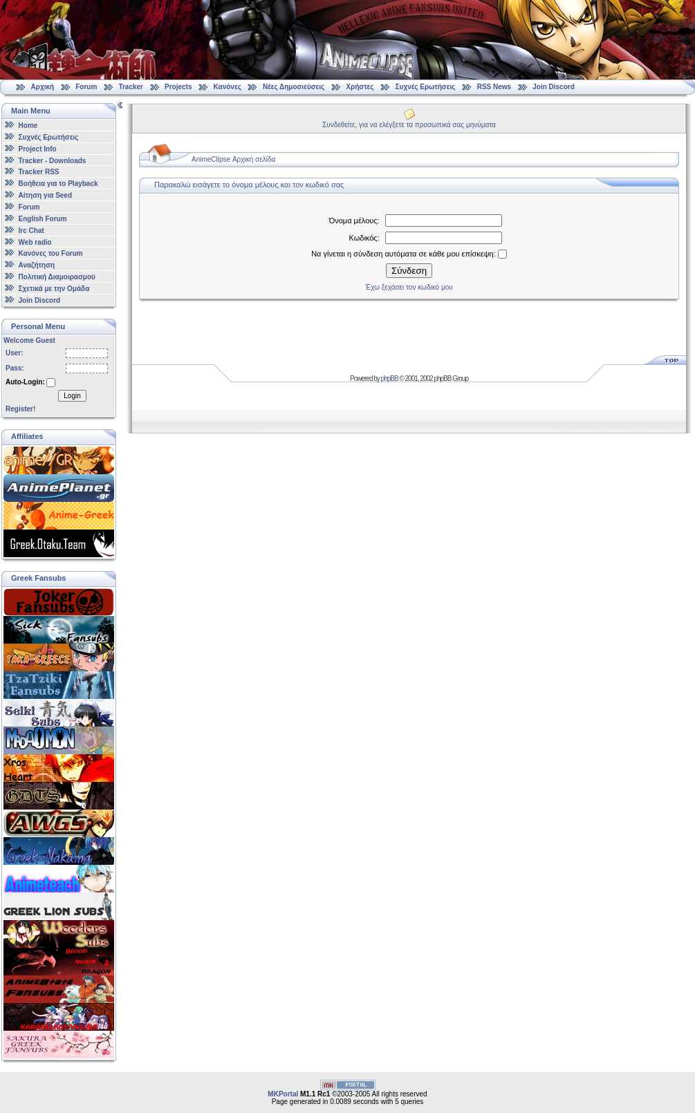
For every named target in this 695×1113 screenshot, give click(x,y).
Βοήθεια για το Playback (58, 183)
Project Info (38, 149)
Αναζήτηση (37, 265)
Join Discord (553, 87)
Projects (178, 87)
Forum (86, 87)
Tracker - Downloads (52, 160)
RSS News (494, 87)
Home (28, 125)
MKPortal (283, 1094)
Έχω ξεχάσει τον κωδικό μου (408, 287)
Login (72, 396)
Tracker (130, 87)
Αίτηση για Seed (45, 195)
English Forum (43, 219)
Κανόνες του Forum (51, 253)
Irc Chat (31, 230)
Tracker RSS (39, 172)
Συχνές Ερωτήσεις (427, 87)
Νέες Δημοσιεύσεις (293, 87)
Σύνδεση (409, 270)
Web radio (35, 241)
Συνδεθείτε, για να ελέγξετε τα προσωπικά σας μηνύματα (409, 125)
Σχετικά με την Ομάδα (54, 288)
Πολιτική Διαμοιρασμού (57, 277)
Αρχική (43, 87)
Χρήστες (359, 87)
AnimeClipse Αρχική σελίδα (233, 159)
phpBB (389, 378)
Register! (20, 409)
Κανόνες (227, 87)
